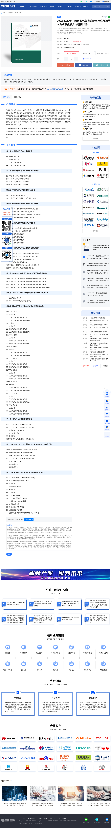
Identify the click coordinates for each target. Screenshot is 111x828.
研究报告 (33, 6)
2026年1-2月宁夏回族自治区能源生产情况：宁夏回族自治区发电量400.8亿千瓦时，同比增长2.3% (43, 805)
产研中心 (61, 6)
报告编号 (59, 38)
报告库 (53, 6)
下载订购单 (87, 59)
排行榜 (78, 6)
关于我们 (97, 1)
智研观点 (23, 6)
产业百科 (43, 6)
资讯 (70, 6)
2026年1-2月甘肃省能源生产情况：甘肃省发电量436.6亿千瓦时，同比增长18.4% (99, 805)
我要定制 (105, 366)
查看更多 (95, 139)
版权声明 (8, 75)
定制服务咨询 (29, 519)
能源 (59, 16)
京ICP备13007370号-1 (53, 821)
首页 (4, 13)
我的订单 (105, 1)
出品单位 (59, 41)
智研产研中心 (54, 818)
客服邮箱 (59, 47)
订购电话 (59, 44)
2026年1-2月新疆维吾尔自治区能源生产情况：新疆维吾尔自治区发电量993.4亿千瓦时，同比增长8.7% (15, 805)
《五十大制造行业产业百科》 (55, 89)
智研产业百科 (43, 818)
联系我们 (63, 818)
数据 (85, 6)
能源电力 (18, 13)
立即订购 (65, 65)
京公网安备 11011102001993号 (68, 821)
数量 (58, 59)
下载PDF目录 (102, 65)
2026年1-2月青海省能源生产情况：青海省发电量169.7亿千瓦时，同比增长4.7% (71, 805)
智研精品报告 (31, 818)
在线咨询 (83, 65)
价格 (58, 53)
